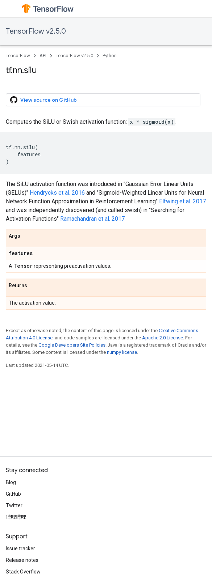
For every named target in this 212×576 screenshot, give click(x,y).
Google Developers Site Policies (71, 345)
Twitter (14, 505)
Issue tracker (20, 548)
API (43, 55)
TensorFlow (18, 55)
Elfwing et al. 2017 (182, 201)
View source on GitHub (43, 99)
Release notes (22, 560)
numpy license (122, 352)
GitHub (13, 494)
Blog (11, 482)
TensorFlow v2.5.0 (36, 31)
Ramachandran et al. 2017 (92, 218)
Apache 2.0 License (162, 337)
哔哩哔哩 (16, 517)
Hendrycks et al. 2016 (57, 192)
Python (110, 55)
